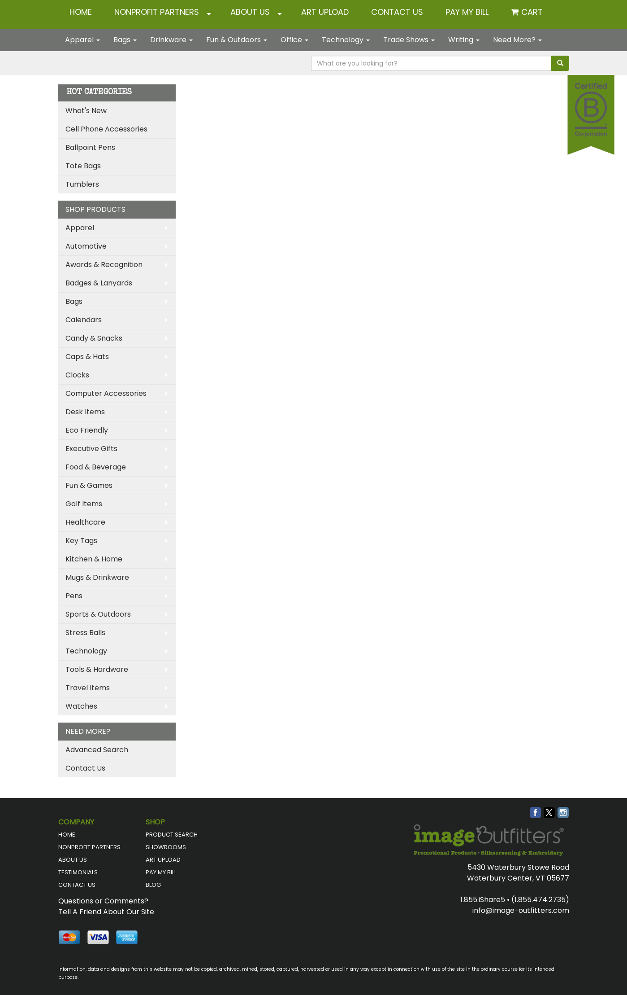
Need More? (517, 40)
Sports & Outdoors (98, 614)
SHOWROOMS (166, 847)
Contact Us (85, 768)
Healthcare (85, 522)
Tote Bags (83, 166)
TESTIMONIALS (78, 872)
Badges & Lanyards (98, 283)
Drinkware (171, 40)
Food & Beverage (95, 467)
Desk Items (85, 412)
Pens (73, 596)
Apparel (82, 40)
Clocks (77, 375)
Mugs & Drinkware (97, 577)
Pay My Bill (467, 12)
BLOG (153, 885)
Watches (81, 706)
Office (294, 40)
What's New (86, 110)
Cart (532, 12)
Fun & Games (88, 485)
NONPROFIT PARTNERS (156, 12)
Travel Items (87, 688)
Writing (464, 40)
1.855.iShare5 (482, 899)
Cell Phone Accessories (106, 129)
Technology (346, 40)
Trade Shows (409, 40)
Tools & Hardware (96, 669)
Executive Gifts (91, 448)
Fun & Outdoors (236, 40)
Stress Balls (85, 632)
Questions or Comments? (103, 901)
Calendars (83, 320)
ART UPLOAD (325, 12)
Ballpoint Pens (90, 147)
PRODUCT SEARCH (172, 834)
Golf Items (83, 504)
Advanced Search (96, 750)
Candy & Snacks (93, 338)
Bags (125, 40)
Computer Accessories (106, 393)
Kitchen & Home (93, 559)
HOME (80, 12)
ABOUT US (250, 12)
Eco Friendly (86, 430)
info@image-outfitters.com (520, 910)
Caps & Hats (87, 356)
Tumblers (82, 184)
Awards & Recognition (104, 264)
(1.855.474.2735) (540, 899)
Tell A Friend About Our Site (106, 912)
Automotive (86, 246)
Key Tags (81, 540)
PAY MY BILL (161, 872)
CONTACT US (397, 12)
